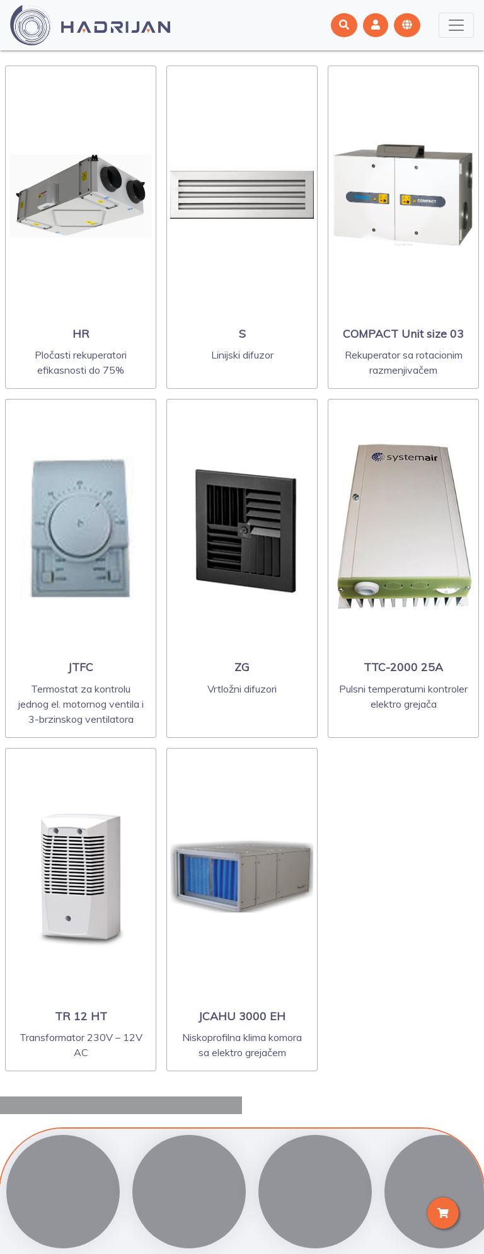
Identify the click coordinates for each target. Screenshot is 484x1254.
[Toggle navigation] (456, 25)
